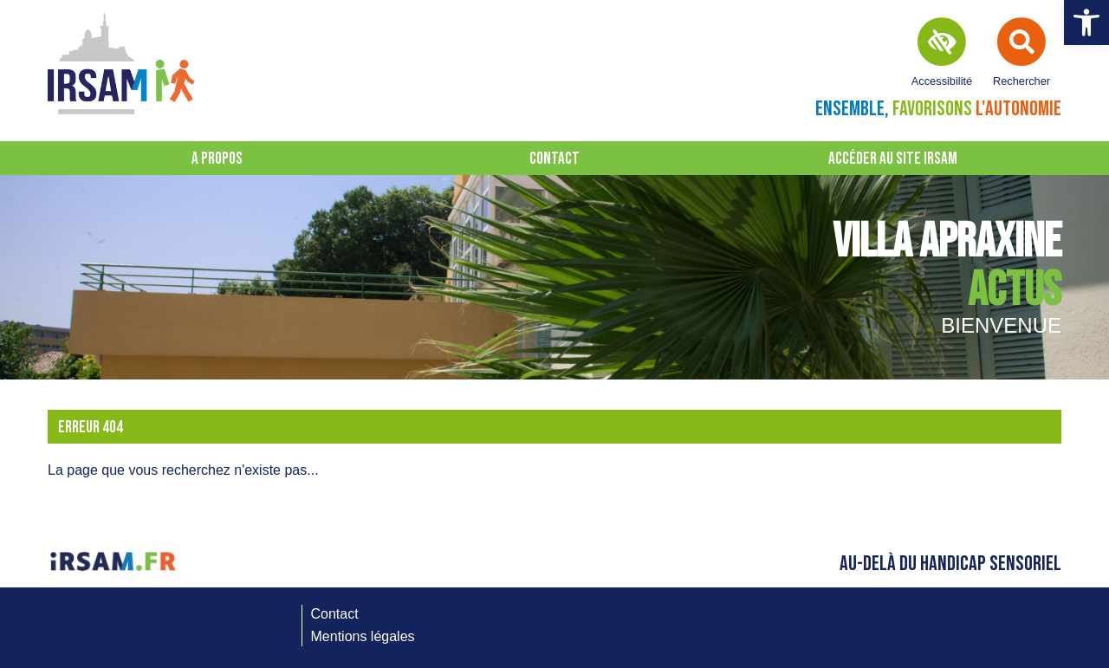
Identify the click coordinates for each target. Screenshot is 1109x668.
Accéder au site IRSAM (892, 159)
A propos (217, 159)
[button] (1086, 22)
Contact (554, 159)
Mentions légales (363, 636)
